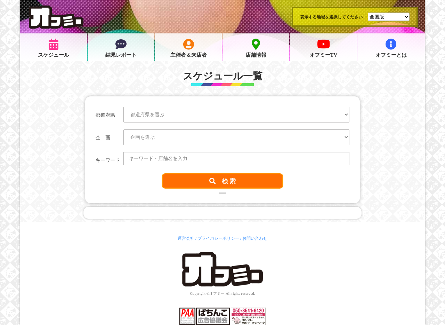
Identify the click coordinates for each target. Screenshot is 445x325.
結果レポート (121, 48)
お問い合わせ (254, 238)
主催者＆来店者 (188, 48)
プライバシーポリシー (218, 238)
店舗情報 (255, 48)
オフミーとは (391, 48)
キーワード (108, 160)
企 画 (103, 137)
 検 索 (222, 181)
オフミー (217, 293)
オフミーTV (323, 48)
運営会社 (186, 238)
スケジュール (53, 48)
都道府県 (105, 115)
